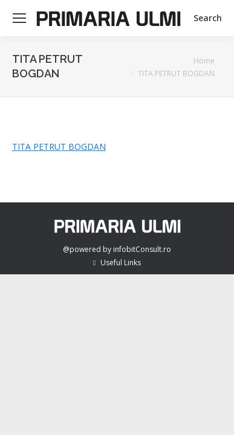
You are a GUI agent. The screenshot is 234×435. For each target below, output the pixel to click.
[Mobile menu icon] (19, 18)
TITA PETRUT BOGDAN (59, 146)
